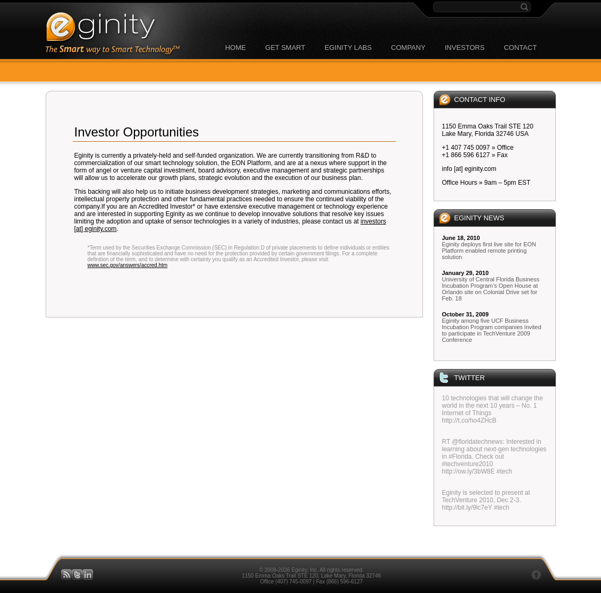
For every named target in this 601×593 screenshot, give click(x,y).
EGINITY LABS (348, 47)
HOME (235, 47)
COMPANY (408, 47)
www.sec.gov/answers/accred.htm (128, 265)
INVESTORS (465, 47)
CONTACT (520, 47)
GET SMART (285, 47)
